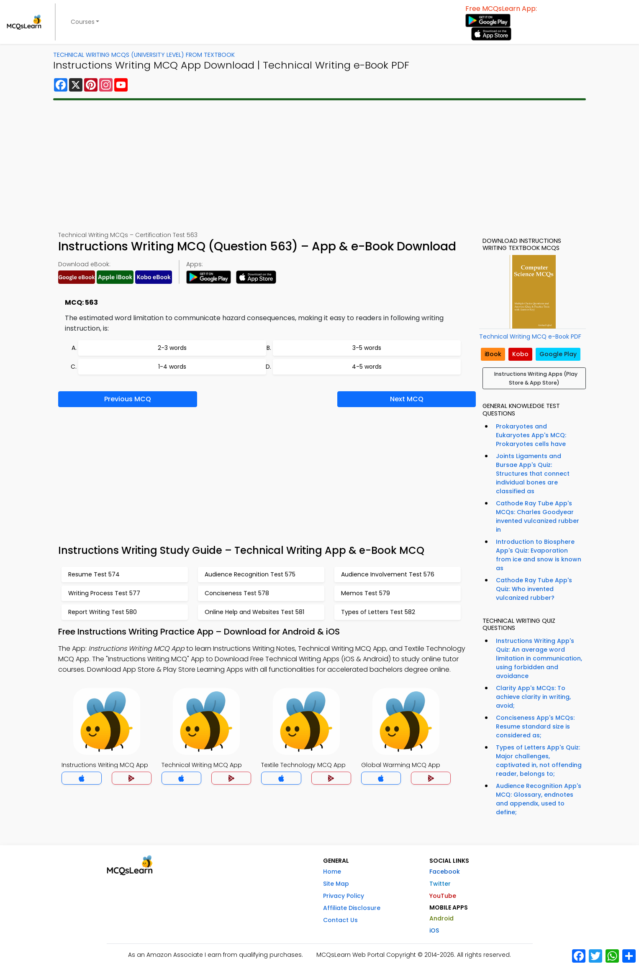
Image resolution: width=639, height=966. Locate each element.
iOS (434, 930)
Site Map (336, 883)
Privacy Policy (343, 896)
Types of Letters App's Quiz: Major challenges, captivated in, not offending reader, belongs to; (539, 760)
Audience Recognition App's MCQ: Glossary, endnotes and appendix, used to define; (538, 799)
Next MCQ (406, 399)
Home (332, 871)
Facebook (444, 871)
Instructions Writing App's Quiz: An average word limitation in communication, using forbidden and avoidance (539, 658)
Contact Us (340, 920)
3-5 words (366, 348)
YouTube (442, 896)
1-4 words (172, 366)
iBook (493, 354)
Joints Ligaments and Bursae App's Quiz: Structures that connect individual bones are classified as (533, 473)
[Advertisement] (320, 165)
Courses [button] (83, 22)
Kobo (520, 354)
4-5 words (367, 366)
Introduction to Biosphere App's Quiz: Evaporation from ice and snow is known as (538, 555)
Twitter (440, 883)
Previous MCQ (127, 399)
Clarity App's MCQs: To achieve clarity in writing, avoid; (533, 697)
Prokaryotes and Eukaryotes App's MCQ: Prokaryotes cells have (531, 435)
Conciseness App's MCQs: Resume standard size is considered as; (535, 726)
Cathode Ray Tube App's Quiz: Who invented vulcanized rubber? (534, 589)
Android (441, 918)
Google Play (558, 354)
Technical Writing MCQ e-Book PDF (530, 336)
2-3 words (172, 348)
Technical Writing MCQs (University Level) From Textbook (144, 55)
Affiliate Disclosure (351, 908)
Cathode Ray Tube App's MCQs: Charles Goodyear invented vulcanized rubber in (537, 516)
